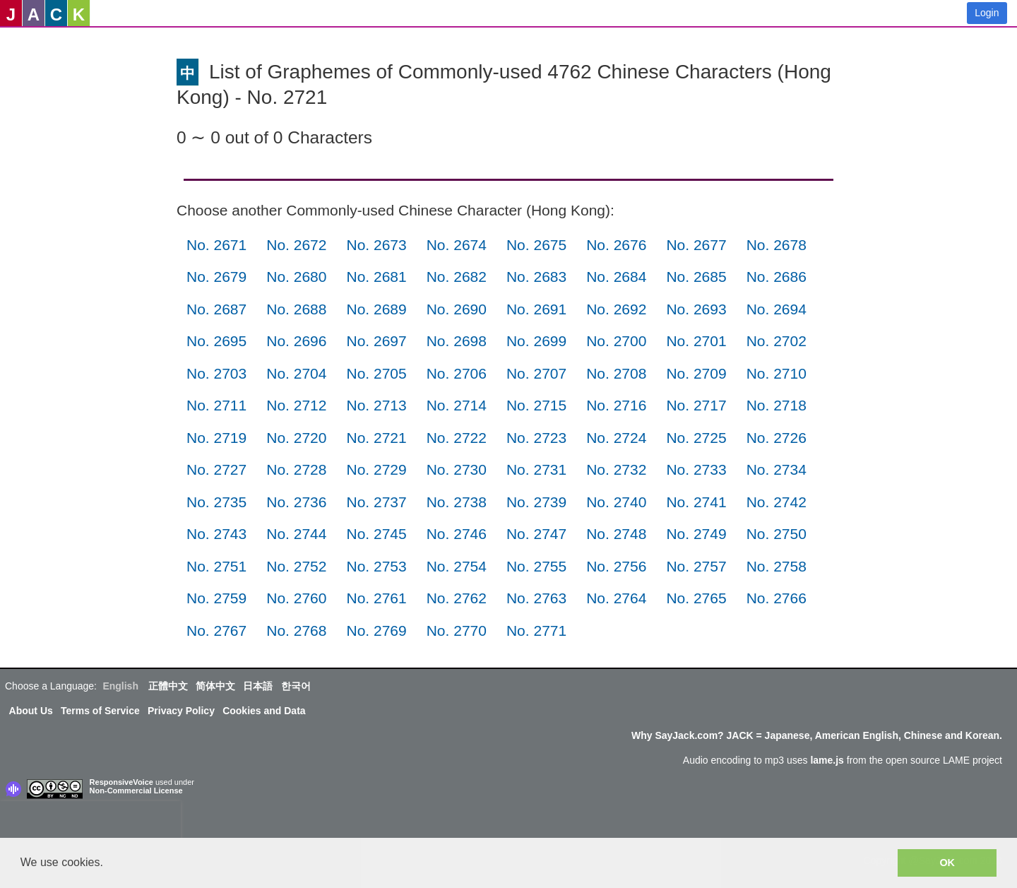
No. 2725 (696, 438)
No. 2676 (616, 245)
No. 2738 (457, 502)
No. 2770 (457, 630)
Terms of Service (100, 710)
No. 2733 (696, 469)
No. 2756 (616, 566)
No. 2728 (296, 469)
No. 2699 (536, 341)
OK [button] (947, 862)
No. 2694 (777, 309)
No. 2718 (777, 405)
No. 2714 (457, 405)
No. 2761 (376, 598)
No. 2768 (296, 630)
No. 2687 (216, 309)
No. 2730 (457, 469)
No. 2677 (696, 245)
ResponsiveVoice (121, 782)
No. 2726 (777, 438)
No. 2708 (616, 373)
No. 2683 (536, 276)
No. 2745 (376, 534)
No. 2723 (536, 438)
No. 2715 (536, 405)
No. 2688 (296, 309)
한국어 (296, 686)
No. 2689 (376, 309)
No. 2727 (216, 469)
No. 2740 (616, 502)
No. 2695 (216, 341)
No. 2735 (216, 502)
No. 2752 (296, 566)
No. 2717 (696, 405)
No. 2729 (376, 469)
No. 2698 (457, 341)
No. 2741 (696, 502)
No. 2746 (457, 534)
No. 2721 (376, 438)
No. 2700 (616, 341)
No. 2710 (777, 373)
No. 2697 (376, 341)
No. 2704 (296, 373)
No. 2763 (536, 598)
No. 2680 (296, 276)
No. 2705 (376, 373)
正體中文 (168, 686)
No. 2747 (536, 534)
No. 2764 (616, 598)
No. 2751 (216, 566)
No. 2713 (376, 405)
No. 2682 (457, 276)
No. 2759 (216, 598)
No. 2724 (616, 438)
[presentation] (90, 822)
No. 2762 (457, 598)
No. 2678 (777, 245)
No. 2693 (696, 309)
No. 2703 (216, 373)
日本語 (258, 686)
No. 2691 (536, 309)
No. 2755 (536, 566)
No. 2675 (536, 245)
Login (987, 12)
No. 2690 (457, 309)
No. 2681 (376, 276)
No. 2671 (216, 245)
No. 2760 (296, 598)
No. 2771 (536, 630)
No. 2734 (777, 469)
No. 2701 (696, 341)
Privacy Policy (181, 710)
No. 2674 (457, 245)
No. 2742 (777, 502)
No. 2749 (696, 534)
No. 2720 (296, 438)
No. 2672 (296, 245)
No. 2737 (376, 502)
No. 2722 (457, 438)
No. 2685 (696, 276)
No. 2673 (376, 245)
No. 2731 (536, 469)
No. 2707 (536, 373)
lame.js (826, 760)
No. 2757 (696, 566)
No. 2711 (216, 405)
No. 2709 (696, 373)
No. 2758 (777, 566)
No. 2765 (696, 598)
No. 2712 (296, 405)
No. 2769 (376, 630)
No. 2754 (457, 566)
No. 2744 (296, 534)
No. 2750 (777, 534)
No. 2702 (777, 341)
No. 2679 (216, 276)
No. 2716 (616, 405)
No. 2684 (616, 276)
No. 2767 (216, 630)
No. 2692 (616, 309)
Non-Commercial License (136, 790)
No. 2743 (216, 534)
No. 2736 (296, 502)
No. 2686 (777, 276)
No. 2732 (616, 469)
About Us (31, 710)
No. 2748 (616, 534)
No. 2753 (376, 566)
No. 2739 (536, 502)
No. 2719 (216, 438)
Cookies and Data (263, 710)
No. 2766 (777, 598)
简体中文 (215, 686)
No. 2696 (296, 341)
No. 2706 (457, 373)
